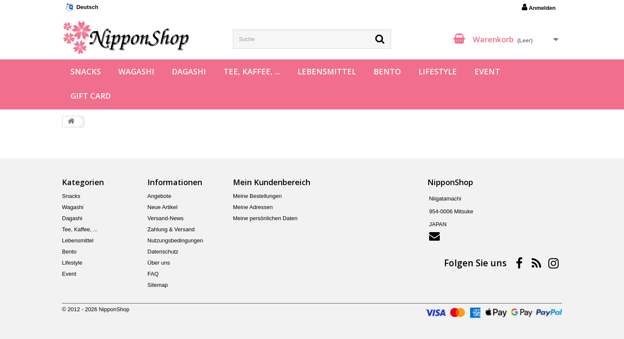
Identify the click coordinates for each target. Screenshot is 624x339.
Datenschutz (162, 251)
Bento (387, 71)
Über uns (158, 262)
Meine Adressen (253, 207)
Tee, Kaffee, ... (252, 71)
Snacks (86, 71)
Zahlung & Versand (171, 229)
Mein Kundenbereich (271, 182)
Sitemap (157, 285)
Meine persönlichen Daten (265, 218)
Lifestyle (437, 71)
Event (487, 71)
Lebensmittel (326, 71)
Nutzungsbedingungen (175, 240)
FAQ (153, 274)
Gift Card (91, 96)
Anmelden (539, 7)
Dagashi (189, 71)
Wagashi (136, 71)
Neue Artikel (162, 207)
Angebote (159, 196)
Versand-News (165, 218)
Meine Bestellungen (257, 196)
